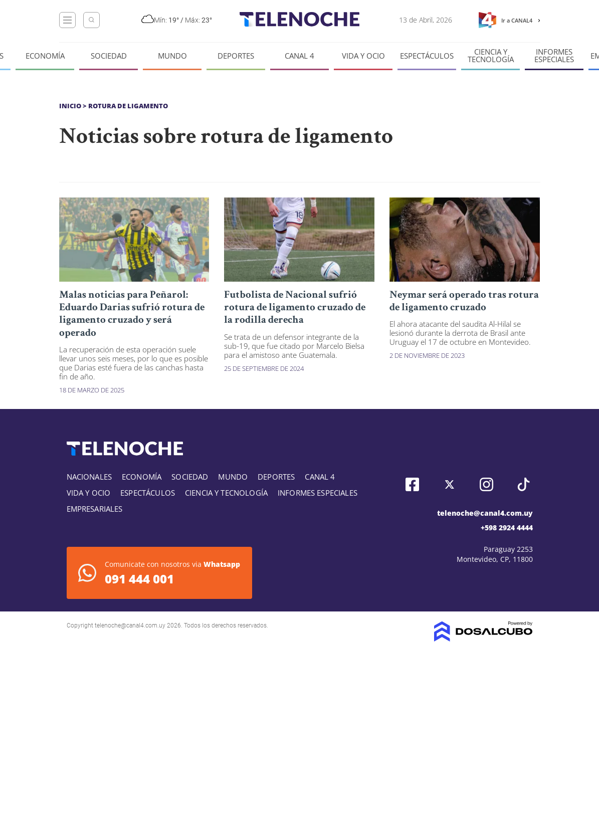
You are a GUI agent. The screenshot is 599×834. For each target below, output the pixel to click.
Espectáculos (427, 56)
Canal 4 (299, 56)
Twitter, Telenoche (449, 484)
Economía (45, 56)
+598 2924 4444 (507, 527)
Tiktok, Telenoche (523, 484)
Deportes (236, 56)
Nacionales (89, 477)
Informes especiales (554, 55)
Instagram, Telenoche (486, 484)
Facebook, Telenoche (412, 484)
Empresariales (95, 509)
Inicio (70, 105)
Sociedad (109, 56)
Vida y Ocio (363, 56)
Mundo (172, 56)
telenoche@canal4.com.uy (485, 513)
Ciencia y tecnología (491, 55)
